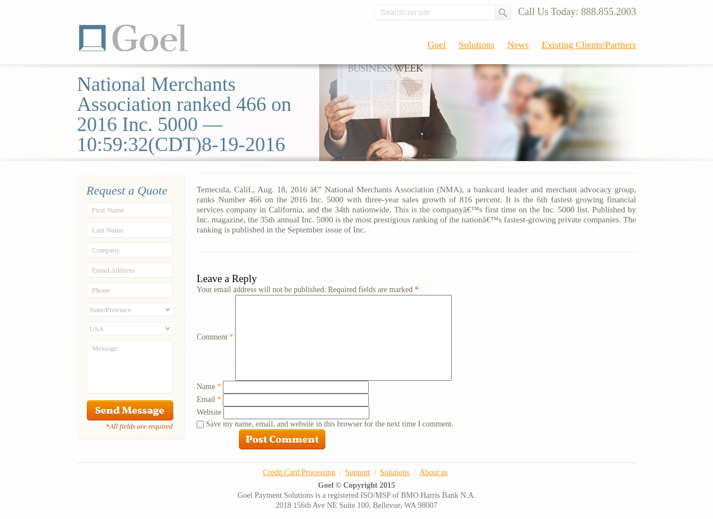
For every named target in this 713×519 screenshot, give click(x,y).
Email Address (113, 270)
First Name (108, 210)
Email (209, 399)
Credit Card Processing (299, 472)
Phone (101, 290)
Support (357, 472)
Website (209, 412)
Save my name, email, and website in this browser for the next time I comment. (329, 424)
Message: (105, 348)
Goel (133, 38)
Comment (215, 337)
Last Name (108, 230)
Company (106, 250)
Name (209, 386)
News (518, 45)
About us (433, 472)
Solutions (477, 45)
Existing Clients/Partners (588, 45)
